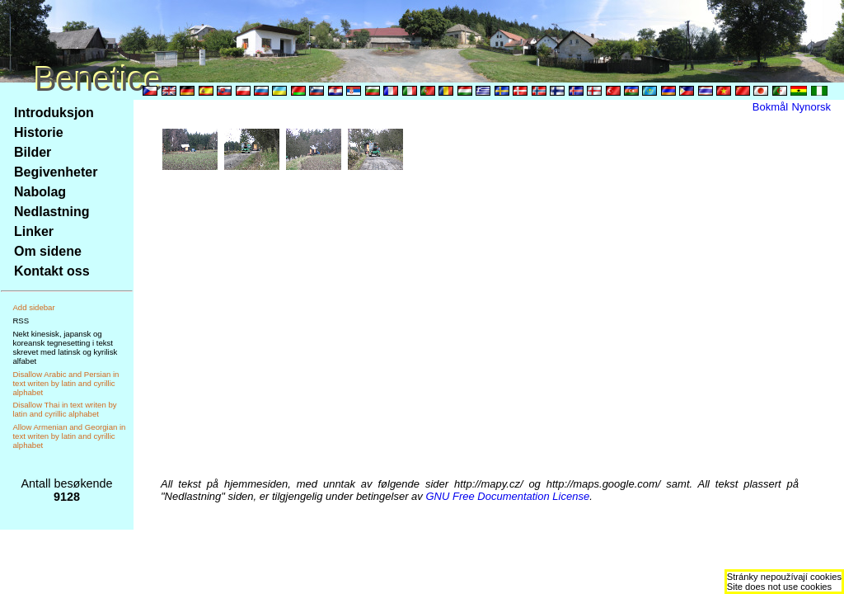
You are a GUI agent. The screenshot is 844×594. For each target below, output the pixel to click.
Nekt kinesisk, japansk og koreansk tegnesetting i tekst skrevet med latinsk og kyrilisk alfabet (64, 347)
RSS (20, 320)
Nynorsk (811, 107)
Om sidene (48, 251)
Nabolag (40, 192)
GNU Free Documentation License (507, 496)
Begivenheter (55, 172)
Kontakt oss (52, 271)
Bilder (32, 152)
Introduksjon (54, 113)
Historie (38, 132)
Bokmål (770, 107)
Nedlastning (52, 212)
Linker (34, 231)
